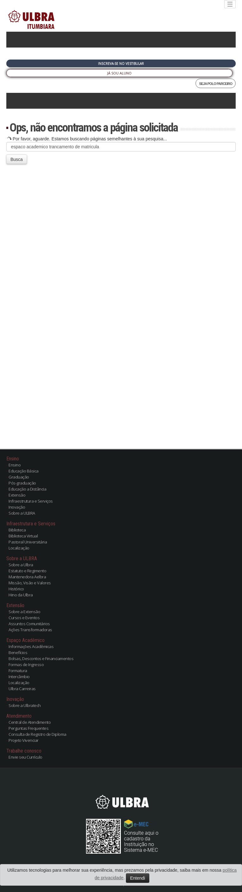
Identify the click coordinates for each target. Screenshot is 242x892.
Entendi (137, 878)
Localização (19, 548)
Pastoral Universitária (28, 542)
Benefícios (18, 652)
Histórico (16, 589)
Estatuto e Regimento (27, 571)
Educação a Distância (27, 489)
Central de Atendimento (30, 722)
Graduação (19, 477)
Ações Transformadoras (30, 629)
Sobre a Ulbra (21, 565)
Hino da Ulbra (21, 595)
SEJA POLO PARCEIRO (215, 84)
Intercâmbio (19, 676)
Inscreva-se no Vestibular (121, 63)
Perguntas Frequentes (28, 728)
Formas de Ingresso (26, 664)
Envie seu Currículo (25, 757)
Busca (16, 159)
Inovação (17, 507)
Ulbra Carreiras (22, 688)
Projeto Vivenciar (24, 740)
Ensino (15, 465)
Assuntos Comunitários (29, 623)
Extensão (17, 495)
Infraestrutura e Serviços (31, 501)
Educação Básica (24, 471)
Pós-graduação (22, 483)
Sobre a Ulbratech (25, 705)
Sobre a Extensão (24, 611)
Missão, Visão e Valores (30, 583)
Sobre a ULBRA (22, 513)
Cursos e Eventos (24, 617)
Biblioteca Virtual (23, 536)
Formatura (18, 670)
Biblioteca (17, 530)
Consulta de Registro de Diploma (37, 734)
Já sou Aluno (119, 73)
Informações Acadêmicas (31, 646)
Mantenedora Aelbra (27, 577)
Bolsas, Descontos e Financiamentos (41, 658)
